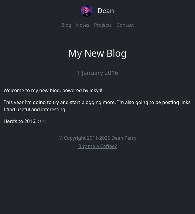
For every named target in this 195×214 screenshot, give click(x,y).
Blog (66, 25)
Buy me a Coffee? (97, 146)
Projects (103, 25)
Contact (125, 25)
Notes (82, 25)
